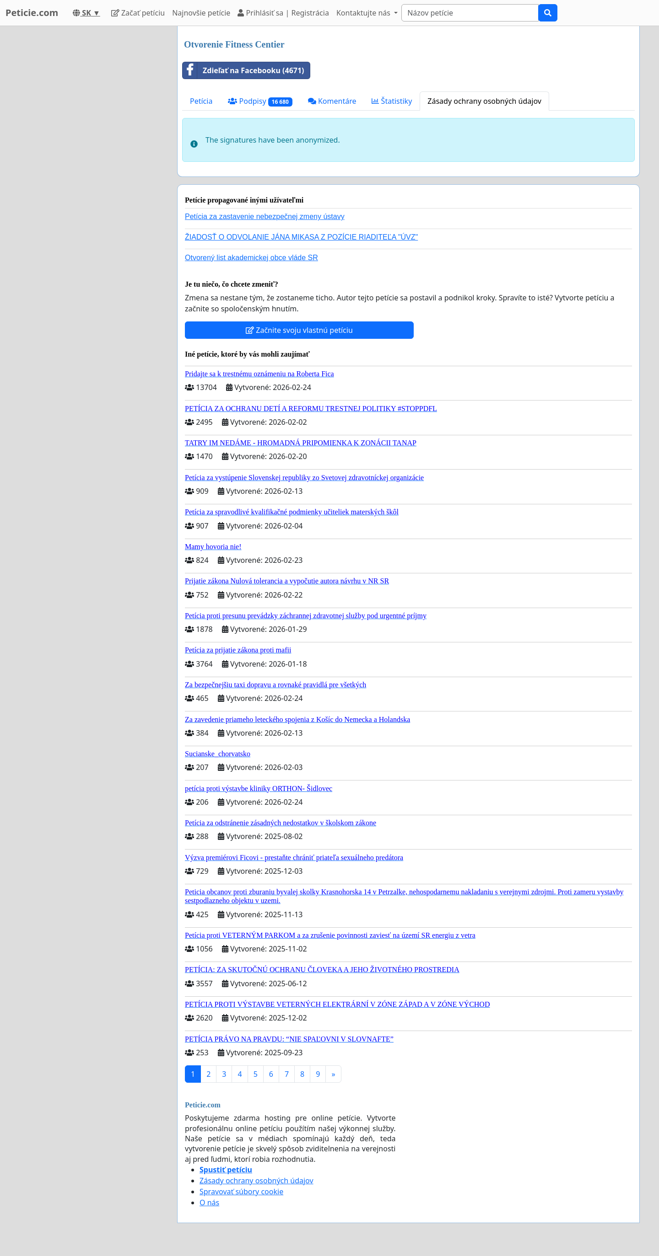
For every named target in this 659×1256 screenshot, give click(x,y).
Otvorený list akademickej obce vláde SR (251, 258)
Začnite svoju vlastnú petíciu (299, 330)
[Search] (470, 12)
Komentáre (332, 101)
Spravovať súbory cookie (241, 1192)
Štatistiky (392, 101)
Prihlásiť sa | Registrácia (283, 13)
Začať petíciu (138, 13)
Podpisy (260, 101)
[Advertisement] (88, 163)
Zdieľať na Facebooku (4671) (243, 70)
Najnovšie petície (201, 13)
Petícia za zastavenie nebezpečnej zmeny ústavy (265, 216)
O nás (209, 1202)
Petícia (201, 101)
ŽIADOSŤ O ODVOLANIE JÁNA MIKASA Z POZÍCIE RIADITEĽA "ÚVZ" (301, 237)
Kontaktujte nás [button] (364, 13)
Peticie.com (31, 12)
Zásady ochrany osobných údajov (484, 101)
